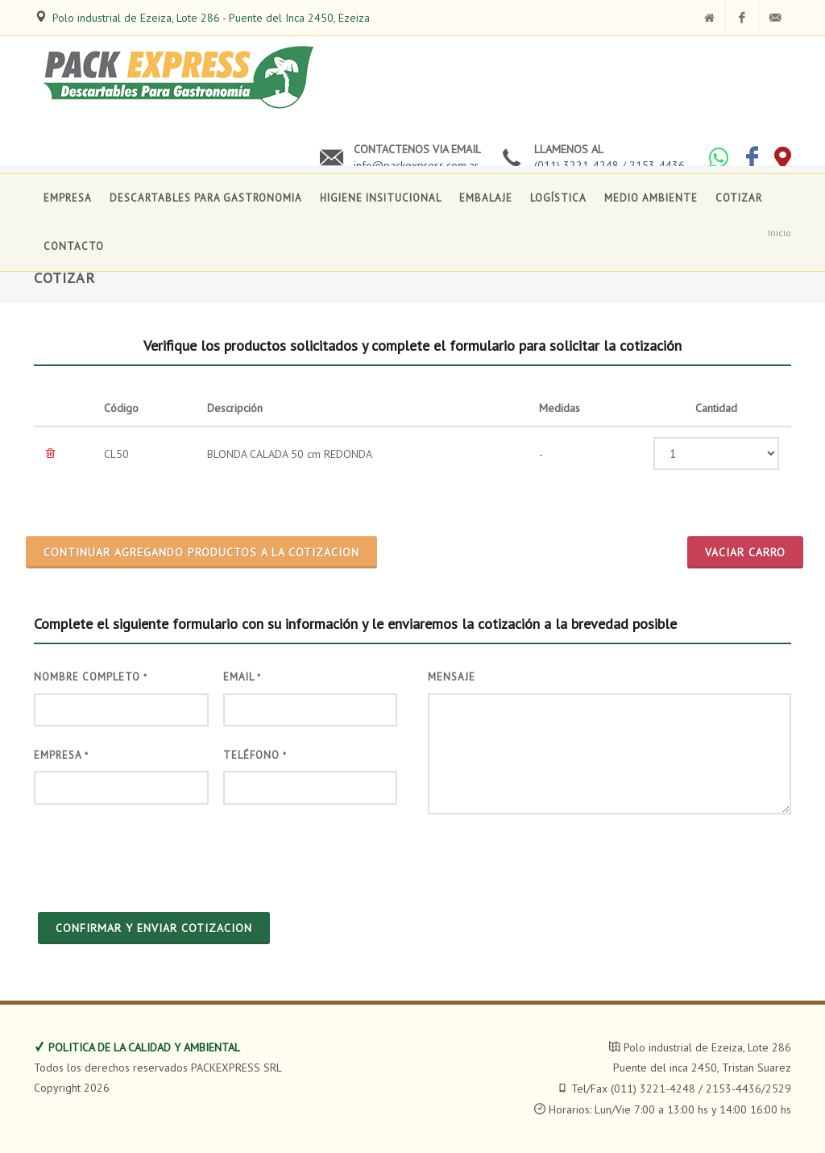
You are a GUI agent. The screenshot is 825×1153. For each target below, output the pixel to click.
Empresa (61, 755)
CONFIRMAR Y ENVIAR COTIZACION (154, 928)
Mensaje (451, 677)
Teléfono (255, 755)
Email (242, 677)
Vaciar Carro (745, 552)
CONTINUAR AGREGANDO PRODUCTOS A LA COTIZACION (201, 552)
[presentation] (156, 856)
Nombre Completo (90, 677)
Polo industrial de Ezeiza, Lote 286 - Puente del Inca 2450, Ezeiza (211, 17)
